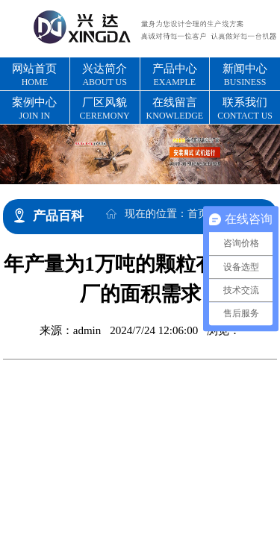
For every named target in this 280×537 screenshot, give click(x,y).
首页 (197, 213)
